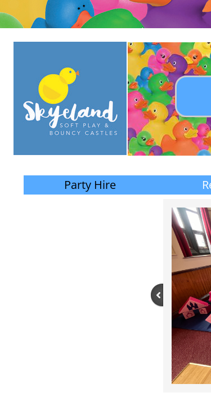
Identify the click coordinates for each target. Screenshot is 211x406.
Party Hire (90, 184)
